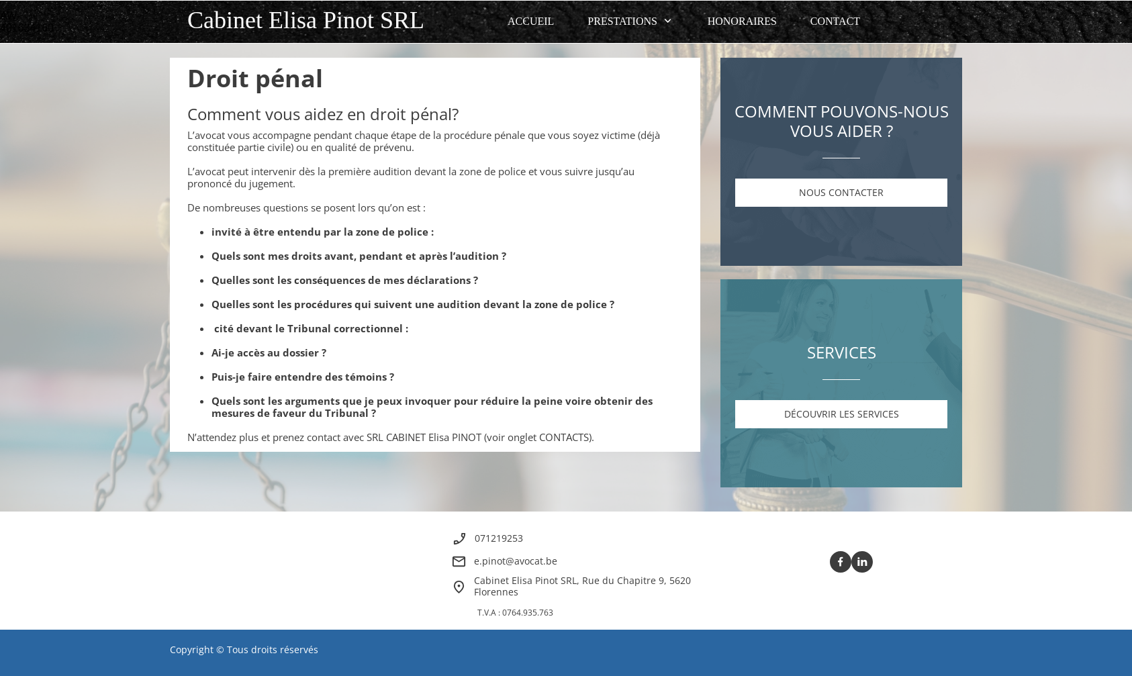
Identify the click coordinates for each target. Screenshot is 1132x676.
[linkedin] (862, 562)
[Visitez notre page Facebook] (840, 562)
